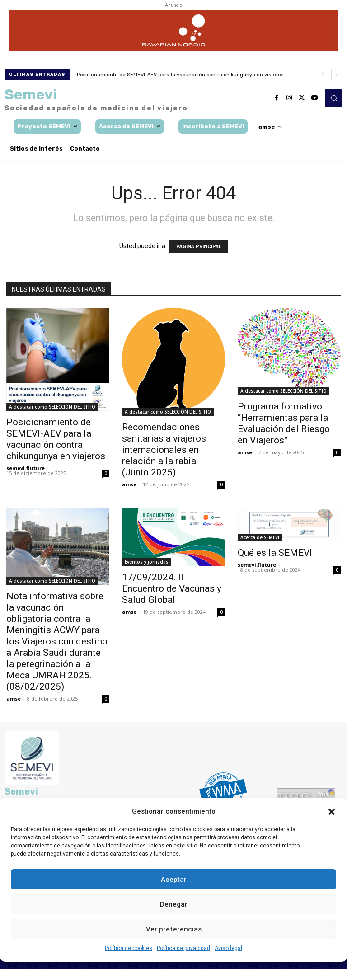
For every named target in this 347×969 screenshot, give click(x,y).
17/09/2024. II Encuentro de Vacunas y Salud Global (171, 588)
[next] (336, 74)
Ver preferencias (174, 929)
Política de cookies (128, 948)
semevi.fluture (25, 468)
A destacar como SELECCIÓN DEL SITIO (52, 407)
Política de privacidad (183, 948)
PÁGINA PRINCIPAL (198, 246)
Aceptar (174, 879)
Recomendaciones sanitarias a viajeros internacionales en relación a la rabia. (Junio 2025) (164, 450)
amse (129, 484)
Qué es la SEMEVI (275, 552)
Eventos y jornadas (147, 562)
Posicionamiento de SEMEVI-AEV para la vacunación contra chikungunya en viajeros (180, 75)
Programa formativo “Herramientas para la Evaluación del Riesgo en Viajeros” (284, 423)
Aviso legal (228, 948)
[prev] (322, 74)
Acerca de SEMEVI (259, 537)
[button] (331, 811)
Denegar (174, 904)
